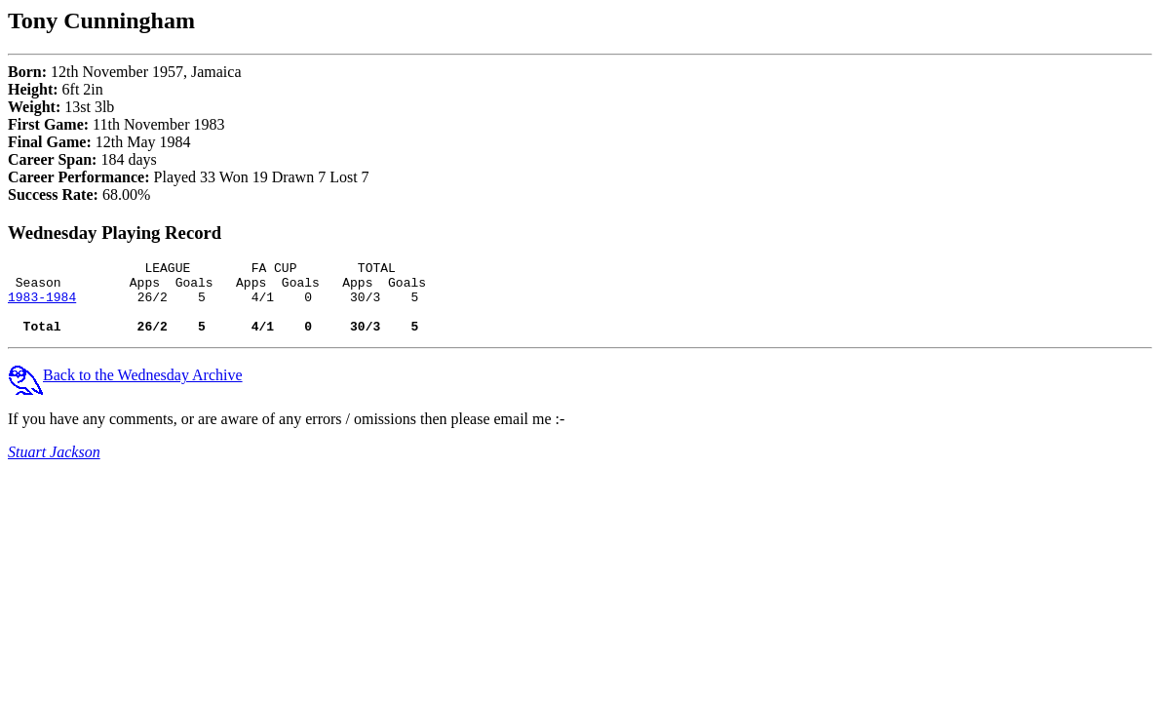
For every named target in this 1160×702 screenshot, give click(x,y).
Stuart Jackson (54, 466)
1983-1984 (42, 305)
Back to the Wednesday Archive (125, 389)
